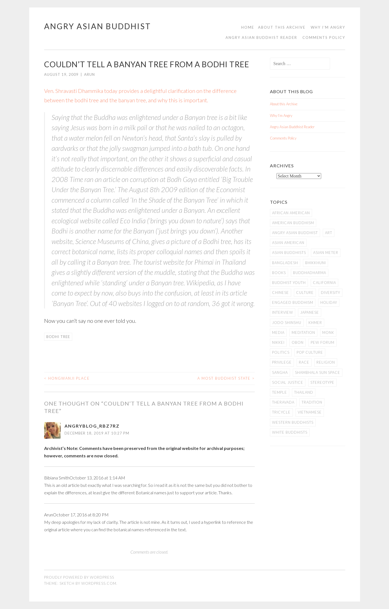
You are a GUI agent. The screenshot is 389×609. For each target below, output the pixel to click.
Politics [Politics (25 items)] (280, 352)
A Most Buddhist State (226, 378)
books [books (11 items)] (279, 272)
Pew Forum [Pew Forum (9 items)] (322, 342)
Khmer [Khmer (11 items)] (315, 322)
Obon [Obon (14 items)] (298, 342)
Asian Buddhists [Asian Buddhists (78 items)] (289, 252)
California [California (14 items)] (324, 282)
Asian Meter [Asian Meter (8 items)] (325, 252)
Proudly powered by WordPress (79, 577)
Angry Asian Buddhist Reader (261, 37)
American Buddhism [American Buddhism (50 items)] (293, 223)
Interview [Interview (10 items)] (282, 312)
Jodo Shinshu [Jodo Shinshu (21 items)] (286, 322)
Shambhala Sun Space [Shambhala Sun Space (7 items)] (317, 372)
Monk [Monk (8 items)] (328, 332)
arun (89, 74)
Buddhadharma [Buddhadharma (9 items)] (309, 272)
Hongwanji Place (67, 378)
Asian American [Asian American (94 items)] (288, 242)
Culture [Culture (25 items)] (305, 292)
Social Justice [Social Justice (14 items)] (287, 382)
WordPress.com (98, 583)
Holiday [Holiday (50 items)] (328, 302)
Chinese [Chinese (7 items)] (280, 292)
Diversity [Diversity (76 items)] (330, 292)
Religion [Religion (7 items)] (325, 362)
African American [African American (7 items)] (291, 213)
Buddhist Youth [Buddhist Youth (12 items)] (289, 282)
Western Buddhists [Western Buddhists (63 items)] (292, 422)
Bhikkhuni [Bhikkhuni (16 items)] (315, 263)
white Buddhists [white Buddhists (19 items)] (289, 432)
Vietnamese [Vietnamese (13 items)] (310, 412)
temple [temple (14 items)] (279, 392)
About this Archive (281, 27)
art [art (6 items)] (328, 232)
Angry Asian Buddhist (97, 26)
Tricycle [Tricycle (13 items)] (281, 412)
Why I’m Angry (328, 27)
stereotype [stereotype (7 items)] (322, 382)
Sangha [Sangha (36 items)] (280, 372)
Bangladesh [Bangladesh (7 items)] (285, 263)
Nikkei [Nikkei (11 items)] (278, 342)
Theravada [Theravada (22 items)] (283, 402)
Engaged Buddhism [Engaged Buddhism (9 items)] (292, 302)
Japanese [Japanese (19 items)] (309, 312)
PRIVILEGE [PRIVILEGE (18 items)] (282, 362)
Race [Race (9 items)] (304, 362)
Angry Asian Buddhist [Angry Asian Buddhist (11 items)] (295, 232)
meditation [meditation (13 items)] (303, 332)
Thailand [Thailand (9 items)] (303, 392)
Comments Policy (323, 37)
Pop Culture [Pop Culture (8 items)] (310, 352)
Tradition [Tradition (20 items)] (312, 402)
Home (247, 27)
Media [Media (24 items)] (278, 332)
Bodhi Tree (58, 336)
